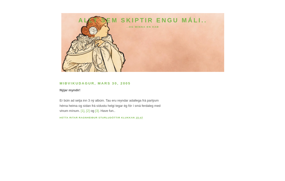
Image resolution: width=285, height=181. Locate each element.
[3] (97, 111)
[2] (88, 111)
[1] (82, 111)
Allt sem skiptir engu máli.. (142, 20)
